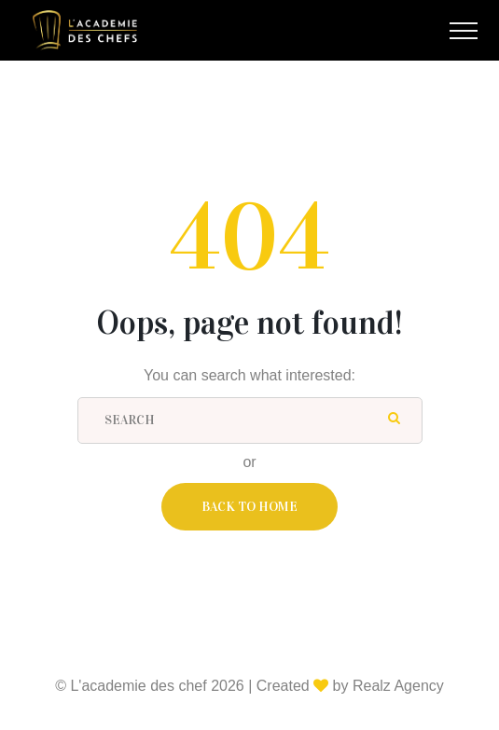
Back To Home (249, 507)
